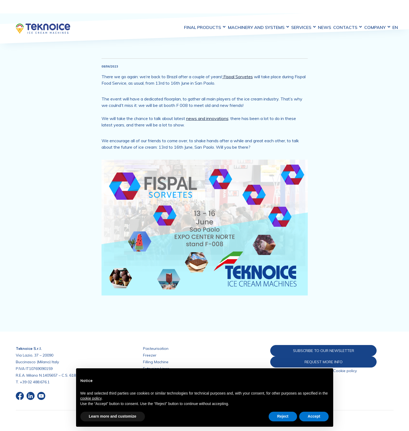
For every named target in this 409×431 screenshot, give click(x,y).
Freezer (149, 345)
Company (372, 10)
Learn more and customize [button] (112, 416)
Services (289, 10)
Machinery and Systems (241, 10)
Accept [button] (314, 416)
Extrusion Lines (156, 358)
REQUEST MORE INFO (314, 352)
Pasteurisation (155, 338)
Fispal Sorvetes (237, 66)
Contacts (339, 10)
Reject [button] (282, 416)
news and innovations (207, 108)
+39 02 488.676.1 (35, 372)
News (313, 10)
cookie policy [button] (91, 398)
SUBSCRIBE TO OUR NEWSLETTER (314, 340)
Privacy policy (315, 361)
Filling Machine (155, 352)
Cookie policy (345, 361)
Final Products (184, 10)
